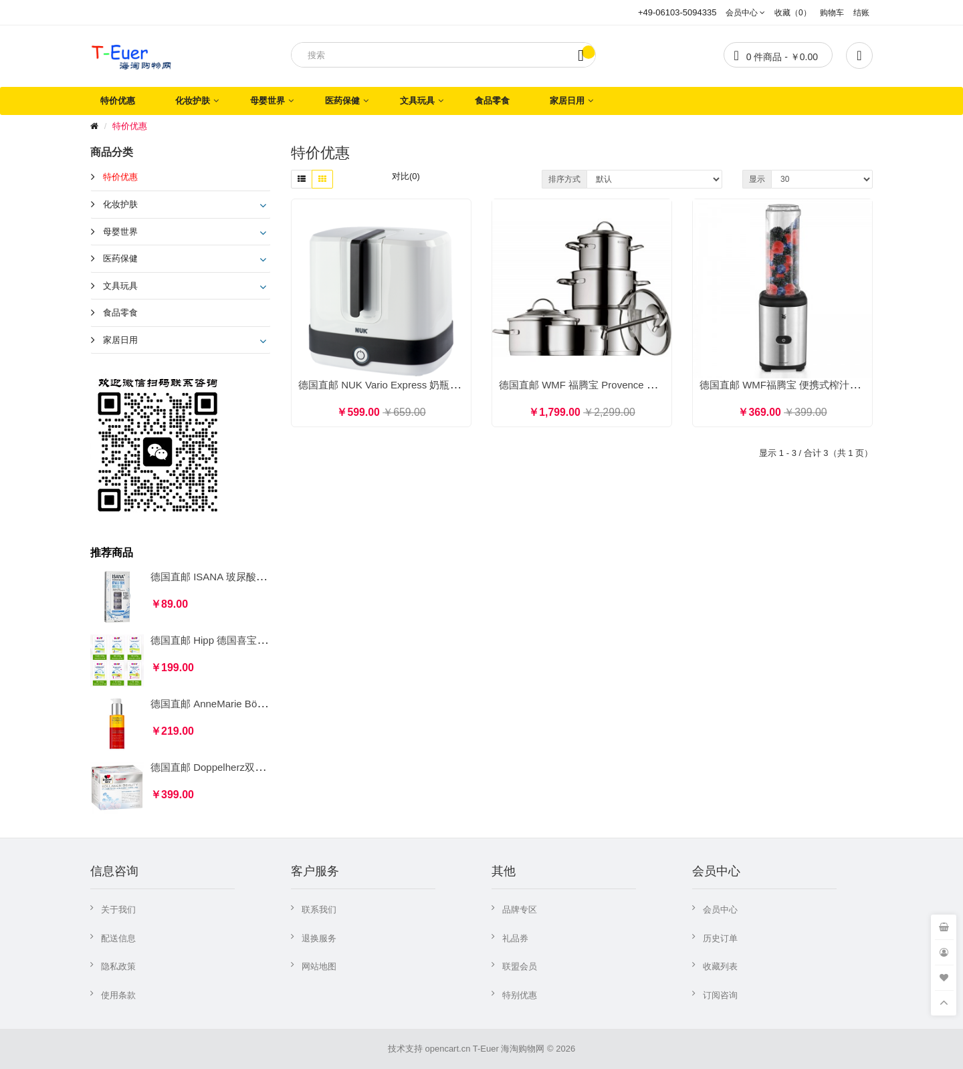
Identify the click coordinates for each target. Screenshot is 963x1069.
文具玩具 (417, 101)
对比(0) (406, 176)
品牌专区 (519, 910)
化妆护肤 (192, 101)
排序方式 (564, 179)
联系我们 (319, 910)
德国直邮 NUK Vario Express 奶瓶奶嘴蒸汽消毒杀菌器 (419, 384)
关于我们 (118, 910)
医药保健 (342, 101)
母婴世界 (267, 101)
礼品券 (515, 938)
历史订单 (720, 938)
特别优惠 (519, 995)
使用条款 (118, 995)
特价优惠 (117, 101)
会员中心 (720, 910)
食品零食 (492, 101)
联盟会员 (519, 966)
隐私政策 (118, 966)
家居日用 (567, 101)
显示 (757, 179)
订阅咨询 (720, 995)
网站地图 (319, 966)
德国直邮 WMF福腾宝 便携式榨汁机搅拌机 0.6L (806, 384)
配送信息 (118, 938)
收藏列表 (720, 966)
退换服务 (319, 938)
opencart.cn (447, 1049)
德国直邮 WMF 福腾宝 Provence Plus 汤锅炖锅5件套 (617, 384)
